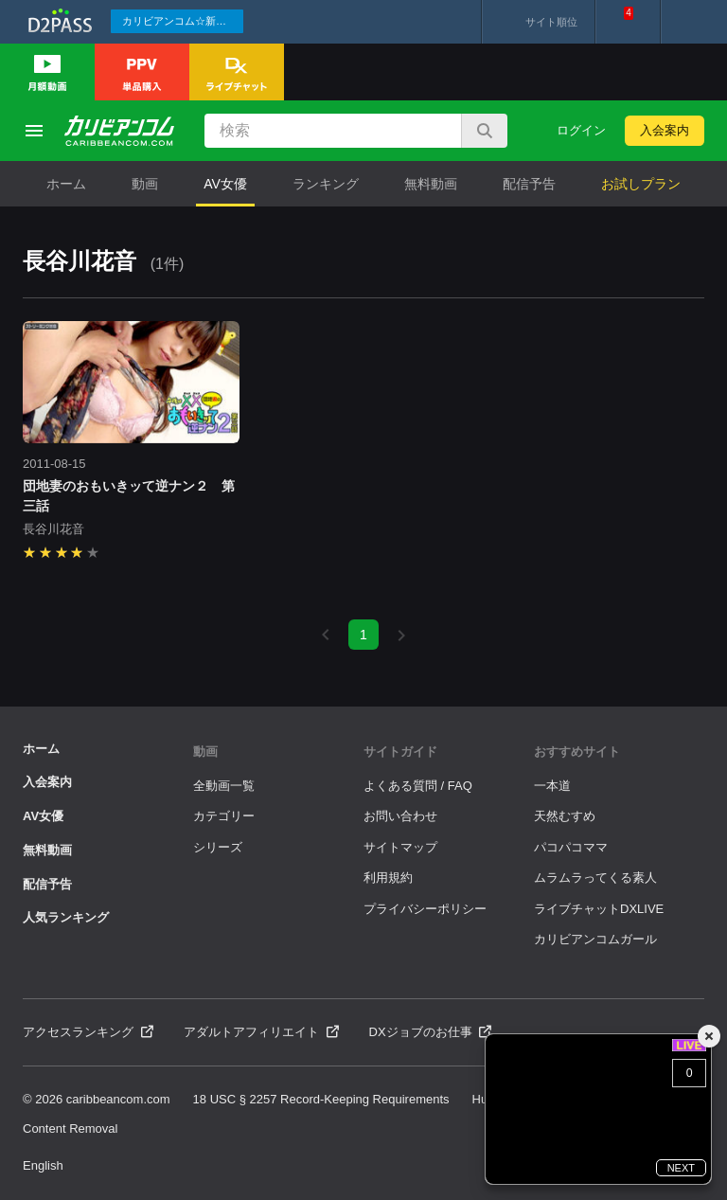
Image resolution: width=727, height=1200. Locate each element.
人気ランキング (66, 917)
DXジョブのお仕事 (430, 1032)
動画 (145, 183)
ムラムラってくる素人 (595, 877)
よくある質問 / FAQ (418, 786)
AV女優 (225, 183)
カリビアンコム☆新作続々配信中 (182, 21)
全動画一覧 (224, 786)
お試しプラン (641, 183)
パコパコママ (571, 847)
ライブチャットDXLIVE (599, 909)
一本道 (552, 786)
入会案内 (664, 130)
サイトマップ (400, 847)
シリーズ (217, 847)
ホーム (66, 183)
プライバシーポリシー (425, 909)
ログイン (581, 130)
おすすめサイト (577, 751)
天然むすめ (564, 816)
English (43, 1165)
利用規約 (388, 877)
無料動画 (430, 183)
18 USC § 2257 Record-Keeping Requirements (321, 1099)
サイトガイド (400, 751)
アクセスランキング (88, 1032)
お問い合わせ (400, 816)
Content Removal (70, 1128)
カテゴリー (224, 816)
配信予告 (529, 183)
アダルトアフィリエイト (261, 1032)
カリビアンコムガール (595, 939)
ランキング (326, 183)
